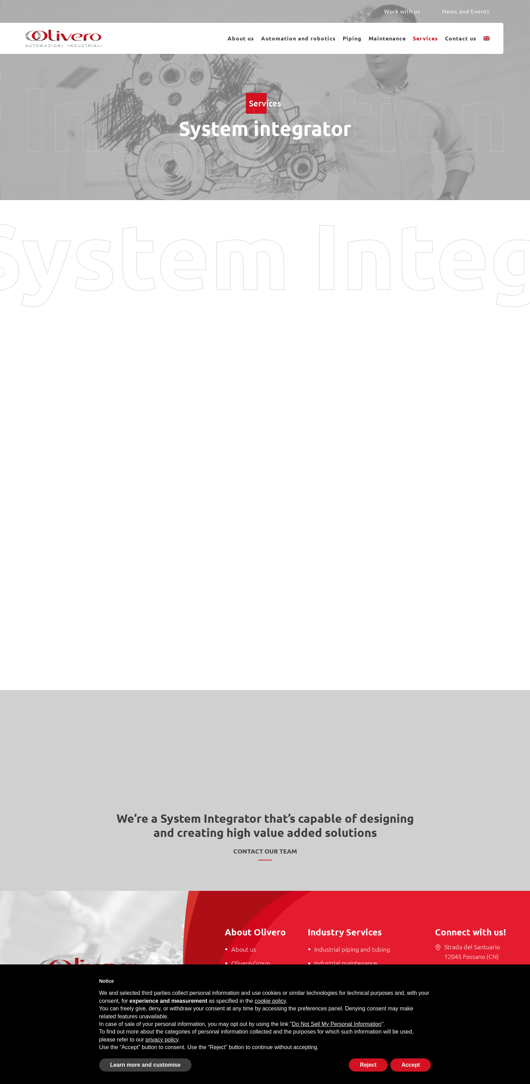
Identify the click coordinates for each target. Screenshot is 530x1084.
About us (240, 38)
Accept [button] (410, 1065)
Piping (352, 38)
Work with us (402, 11)
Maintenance (387, 38)
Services (425, 38)
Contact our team (265, 851)
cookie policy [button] (270, 1001)
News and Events (466, 11)
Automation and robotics (298, 38)
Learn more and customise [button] (145, 1065)
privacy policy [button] (162, 1040)
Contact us (460, 38)
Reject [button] (368, 1065)
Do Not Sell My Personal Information (336, 1024)
